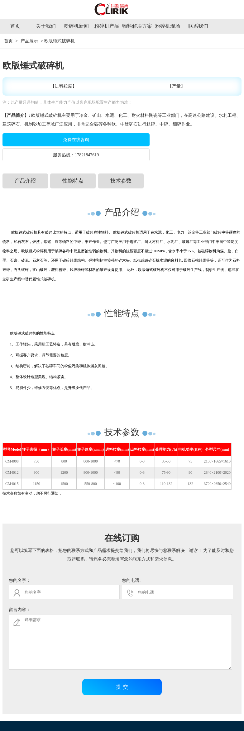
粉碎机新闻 (76, 26)
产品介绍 (25, 166)
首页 (15, 26)
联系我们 (198, 26)
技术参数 (121, 166)
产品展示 (29, 41)
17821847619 (196, 140)
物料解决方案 (137, 26)
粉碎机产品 (106, 26)
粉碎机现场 (167, 26)
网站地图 (229, 720)
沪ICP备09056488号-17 (198, 720)
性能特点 (73, 166)
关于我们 (46, 26)
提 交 (122, 672)
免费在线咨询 (58, 139)
